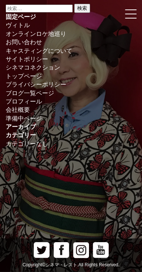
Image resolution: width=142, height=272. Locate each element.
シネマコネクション (33, 67)
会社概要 (18, 110)
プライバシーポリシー (36, 84)
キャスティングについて (39, 51)
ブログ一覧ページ (30, 93)
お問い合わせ (24, 42)
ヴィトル (18, 25)
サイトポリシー (27, 59)
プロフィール (24, 101)
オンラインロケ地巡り (36, 34)
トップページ (24, 76)
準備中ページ (24, 118)
